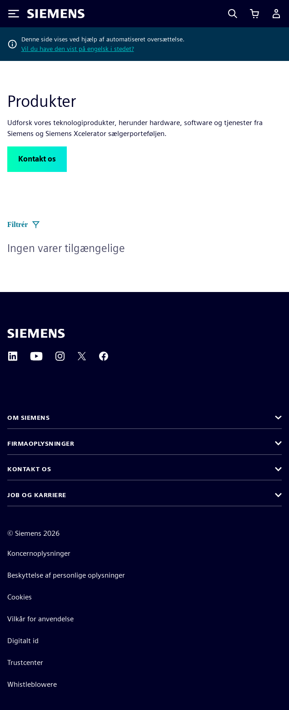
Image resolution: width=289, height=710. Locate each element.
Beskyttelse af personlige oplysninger (66, 575)
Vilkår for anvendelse (40, 618)
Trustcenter (25, 662)
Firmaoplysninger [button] (40, 443)
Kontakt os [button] (29, 469)
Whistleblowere (32, 684)
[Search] (233, 14)
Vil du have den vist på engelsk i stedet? (77, 48)
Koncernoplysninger (38, 553)
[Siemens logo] (56, 13)
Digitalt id (23, 640)
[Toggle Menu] (13, 13)
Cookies (19, 597)
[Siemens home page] (36, 333)
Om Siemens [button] (28, 417)
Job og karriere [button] (36, 495)
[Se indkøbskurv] (254, 14)
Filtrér (23, 224)
